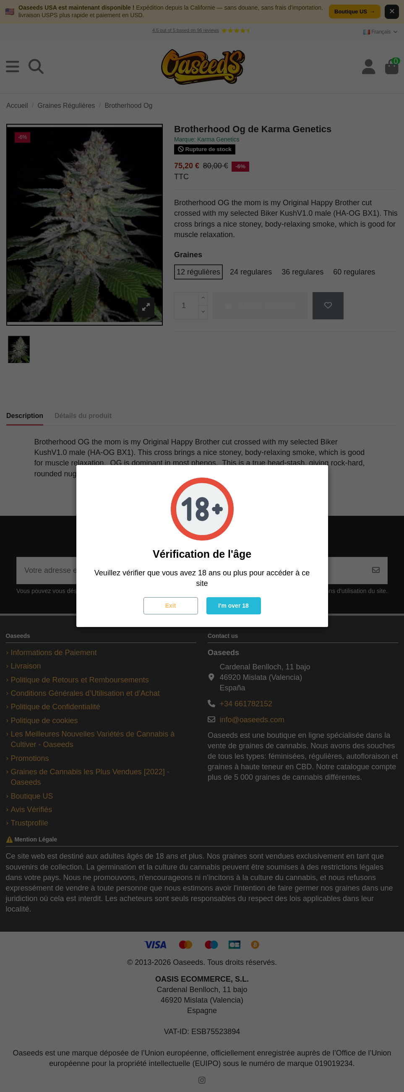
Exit (170, 605)
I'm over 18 (233, 605)
